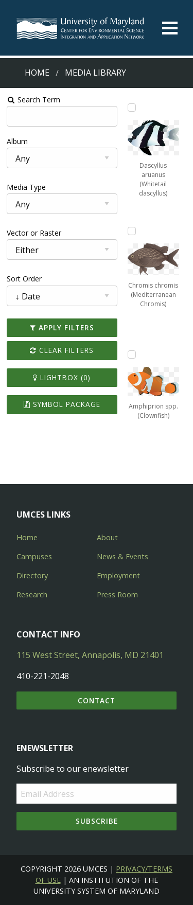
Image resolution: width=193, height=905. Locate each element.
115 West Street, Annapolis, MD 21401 (90, 655)
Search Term (34, 99)
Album (17, 141)
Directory (32, 575)
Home (37, 72)
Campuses (34, 556)
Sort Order (24, 278)
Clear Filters (62, 350)
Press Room (117, 594)
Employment (118, 575)
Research (31, 594)
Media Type (26, 187)
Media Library (95, 72)
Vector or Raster (34, 233)
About (107, 537)
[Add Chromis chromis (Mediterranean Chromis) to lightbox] (132, 231)
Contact (96, 700)
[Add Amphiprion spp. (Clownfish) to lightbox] (132, 354)
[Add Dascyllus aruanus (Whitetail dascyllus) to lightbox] (132, 107)
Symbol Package (62, 404)
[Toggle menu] (170, 28)
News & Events (122, 556)
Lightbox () (62, 377)
